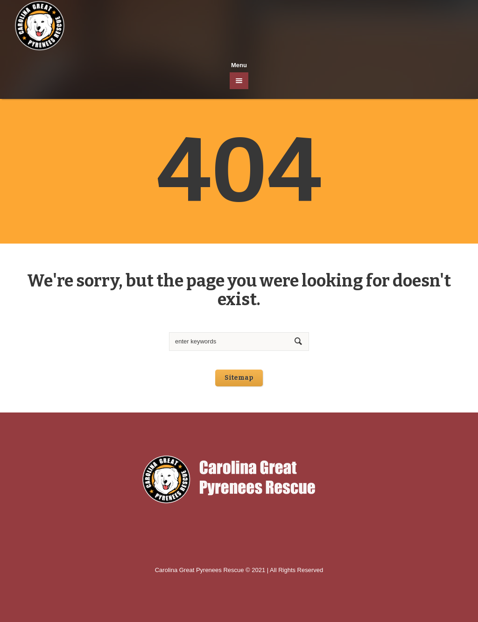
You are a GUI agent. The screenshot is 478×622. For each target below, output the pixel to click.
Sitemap (239, 378)
